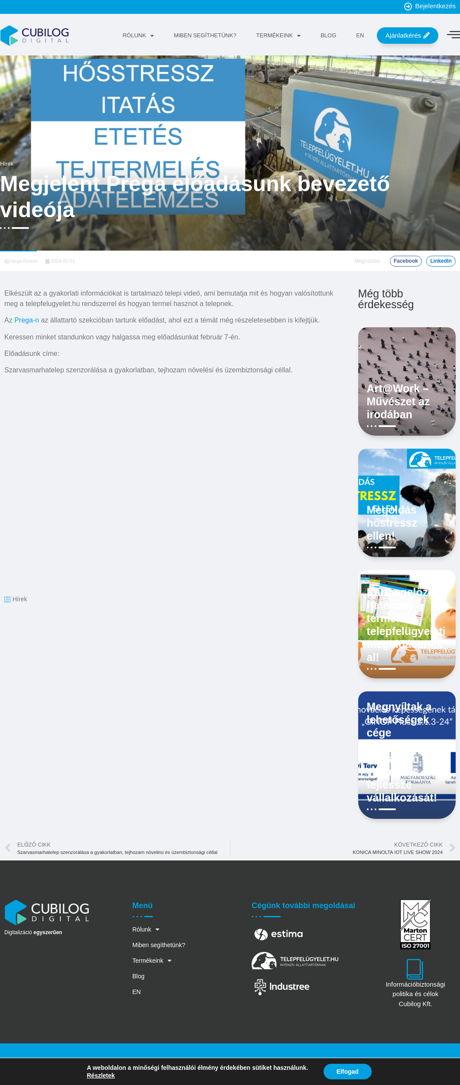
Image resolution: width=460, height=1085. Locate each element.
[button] (406, 261)
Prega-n (26, 320)
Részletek (101, 1075)
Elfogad (348, 1071)
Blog (328, 35)
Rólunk (137, 36)
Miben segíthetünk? (204, 35)
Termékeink (278, 36)
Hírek (6, 163)
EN (359, 35)
